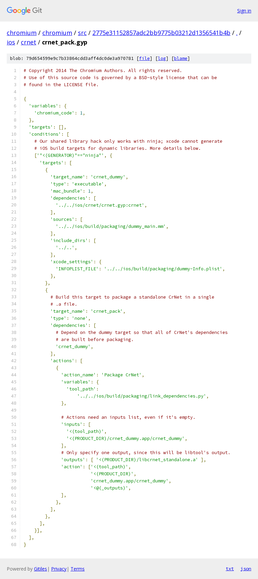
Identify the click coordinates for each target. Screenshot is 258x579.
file (144, 58)
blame (180, 58)
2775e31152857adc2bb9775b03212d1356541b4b (161, 33)
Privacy (59, 569)
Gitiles (40, 569)
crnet (28, 42)
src (82, 33)
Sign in (244, 10)
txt (230, 569)
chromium (22, 33)
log (162, 58)
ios (11, 42)
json (246, 569)
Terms (78, 569)
